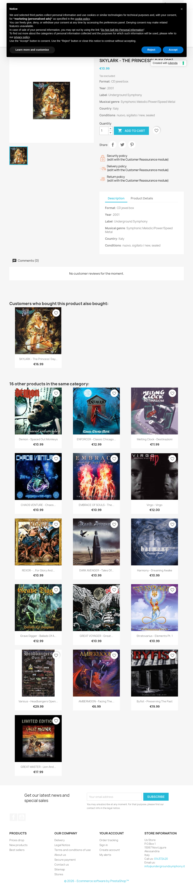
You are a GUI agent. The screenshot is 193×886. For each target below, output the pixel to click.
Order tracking (108, 840)
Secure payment (65, 859)
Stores (58, 874)
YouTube (22, 817)
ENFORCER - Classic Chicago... (96, 439)
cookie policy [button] (82, 18)
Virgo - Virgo (154, 505)
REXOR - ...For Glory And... (38, 570)
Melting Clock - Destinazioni (154, 439)
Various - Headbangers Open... (38, 701)
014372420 (161, 858)
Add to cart (131, 130)
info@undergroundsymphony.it (164, 866)
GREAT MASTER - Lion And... (38, 767)
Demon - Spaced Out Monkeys (38, 439)
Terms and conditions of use (72, 850)
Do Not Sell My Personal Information (122, 29)
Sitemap (59, 869)
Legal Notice (62, 845)
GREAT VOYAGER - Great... (96, 636)
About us (60, 855)
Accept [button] (173, 49)
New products (18, 845)
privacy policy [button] (22, 37)
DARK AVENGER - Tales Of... (96, 570)
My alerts (105, 855)
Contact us (61, 864)
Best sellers (17, 850)
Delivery (59, 840)
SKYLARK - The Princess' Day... (38, 359)
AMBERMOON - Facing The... (96, 701)
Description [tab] (116, 198)
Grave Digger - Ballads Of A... (38, 636)
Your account (111, 833)
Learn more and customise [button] (32, 49)
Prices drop (16, 840)
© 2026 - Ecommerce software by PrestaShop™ (96, 881)
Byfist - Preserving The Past (155, 701)
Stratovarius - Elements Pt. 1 (155, 636)
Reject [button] (151, 49)
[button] (182, 9)
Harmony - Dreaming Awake (154, 570)
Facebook (13, 817)
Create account (109, 850)
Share (112, 144)
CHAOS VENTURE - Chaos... (38, 505)
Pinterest (132, 144)
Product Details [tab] (142, 198)
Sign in (103, 845)
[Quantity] (103, 131)
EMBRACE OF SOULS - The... (96, 505)
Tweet (122, 144)
